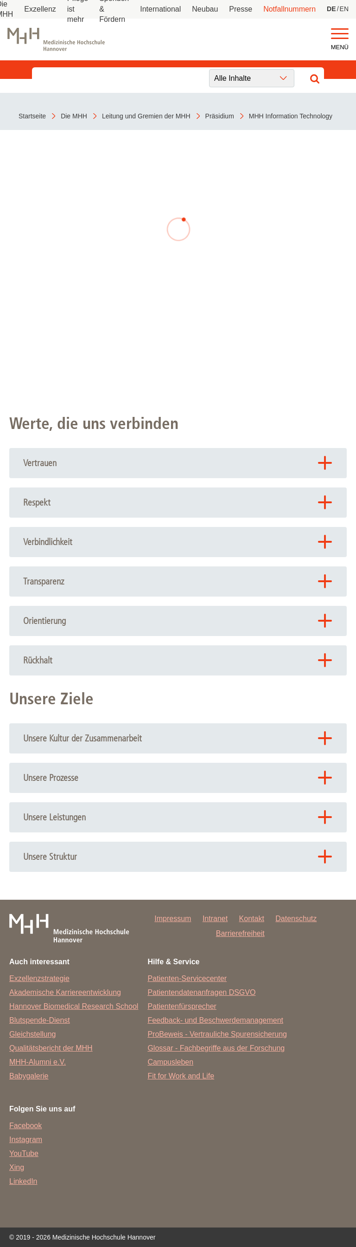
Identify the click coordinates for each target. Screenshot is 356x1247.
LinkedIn (23, 1181)
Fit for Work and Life (180, 1076)
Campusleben (170, 1062)
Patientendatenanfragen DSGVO (201, 992)
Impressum (172, 918)
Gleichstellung (32, 1034)
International (160, 9)
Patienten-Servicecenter (187, 978)
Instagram (25, 1139)
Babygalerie (29, 1076)
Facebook (25, 1126)
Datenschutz (296, 918)
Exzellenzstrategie (39, 978)
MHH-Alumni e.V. (37, 1062)
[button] (340, 34)
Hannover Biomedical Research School (73, 1006)
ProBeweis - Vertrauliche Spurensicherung (217, 1034)
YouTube (23, 1153)
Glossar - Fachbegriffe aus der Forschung (216, 1048)
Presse (240, 9)
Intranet (215, 918)
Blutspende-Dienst (39, 1020)
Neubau (205, 9)
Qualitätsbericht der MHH (51, 1048)
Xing (16, 1167)
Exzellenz (40, 9)
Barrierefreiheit (240, 933)
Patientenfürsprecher (181, 1006)
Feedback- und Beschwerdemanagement (215, 1020)
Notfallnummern (289, 9)
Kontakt (251, 918)
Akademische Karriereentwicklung (65, 992)
